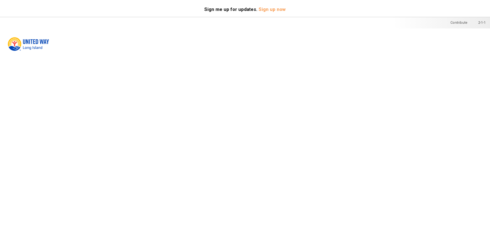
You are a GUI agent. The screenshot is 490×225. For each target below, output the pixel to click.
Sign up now (272, 9)
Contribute (459, 23)
